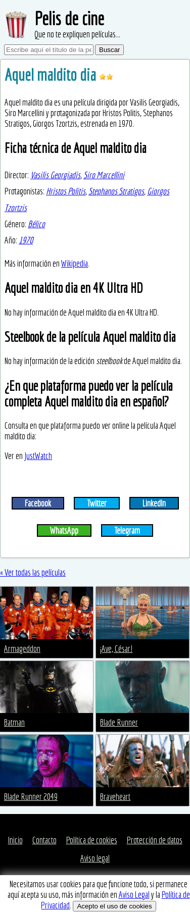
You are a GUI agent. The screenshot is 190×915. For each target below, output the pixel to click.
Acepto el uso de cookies (114, 906)
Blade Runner (119, 722)
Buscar (109, 50)
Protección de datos (154, 840)
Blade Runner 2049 (31, 796)
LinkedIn (154, 503)
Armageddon (22, 648)
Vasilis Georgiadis (55, 175)
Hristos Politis (65, 191)
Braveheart (115, 796)
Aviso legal (95, 858)
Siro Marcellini (103, 175)
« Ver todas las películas (33, 572)
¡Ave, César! (116, 648)
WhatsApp (64, 530)
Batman (14, 722)
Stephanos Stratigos (116, 191)
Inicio (15, 840)
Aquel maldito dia (52, 75)
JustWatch (38, 455)
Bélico (36, 224)
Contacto (44, 840)
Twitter (97, 503)
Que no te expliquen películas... (77, 34)
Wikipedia (74, 263)
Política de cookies (91, 840)
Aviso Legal (134, 894)
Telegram (127, 530)
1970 (26, 240)
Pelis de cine (69, 18)
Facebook (38, 503)
